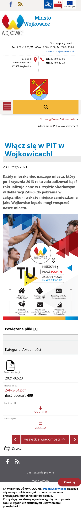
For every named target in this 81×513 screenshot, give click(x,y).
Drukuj (17, 448)
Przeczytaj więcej (54, 489)
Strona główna (49, 119)
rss (20, 4)
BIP (58, 4)
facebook (11, 4)
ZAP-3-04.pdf (15, 390)
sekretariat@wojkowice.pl (60, 51)
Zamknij (69, 482)
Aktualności (68, 119)
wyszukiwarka (45, 107)
